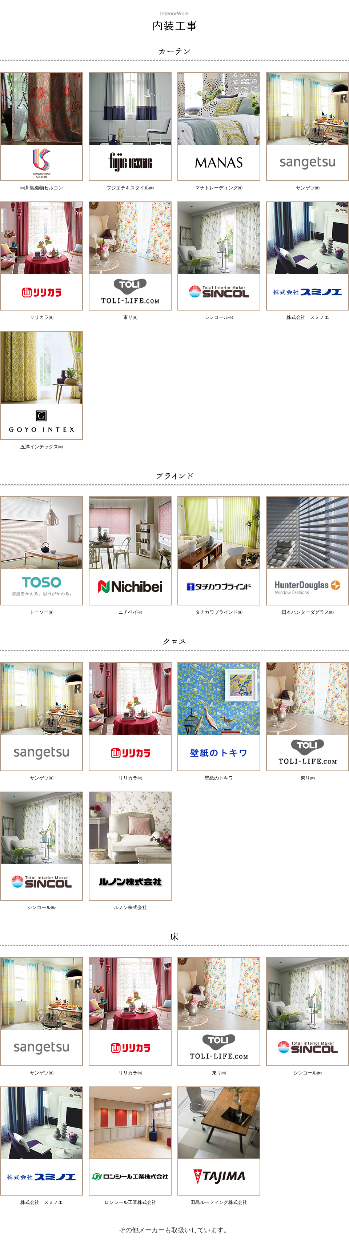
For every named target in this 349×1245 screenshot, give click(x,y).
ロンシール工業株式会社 (130, 1202)
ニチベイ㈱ (130, 612)
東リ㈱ (130, 317)
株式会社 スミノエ (307, 317)
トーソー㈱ (41, 612)
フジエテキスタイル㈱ (130, 188)
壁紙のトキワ (219, 778)
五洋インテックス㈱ (41, 446)
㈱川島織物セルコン (41, 188)
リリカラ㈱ (41, 317)
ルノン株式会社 (130, 907)
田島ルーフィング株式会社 (218, 1202)
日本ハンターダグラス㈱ (308, 612)
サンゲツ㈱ (308, 188)
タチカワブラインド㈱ (218, 612)
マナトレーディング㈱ (218, 188)
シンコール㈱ (219, 317)
